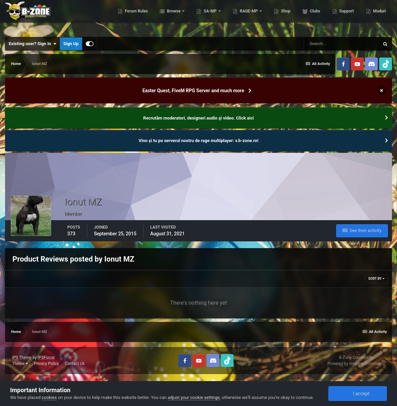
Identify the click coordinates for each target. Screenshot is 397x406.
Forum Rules (135, 16)
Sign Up (70, 43)
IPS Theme (22, 357)
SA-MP (209, 16)
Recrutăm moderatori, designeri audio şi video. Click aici (198, 118)
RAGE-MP (248, 16)
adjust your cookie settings (194, 397)
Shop (285, 16)
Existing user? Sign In (32, 43)
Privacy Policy (46, 363)
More (377, 16)
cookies (49, 397)
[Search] (341, 43)
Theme (20, 363)
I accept (357, 393)
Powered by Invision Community (356, 363)
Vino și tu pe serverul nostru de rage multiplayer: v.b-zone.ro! (198, 140)
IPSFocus (46, 357)
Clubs (314, 16)
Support (345, 16)
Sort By (376, 278)
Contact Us (75, 363)
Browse (173, 16)
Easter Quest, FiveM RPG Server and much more (193, 90)
